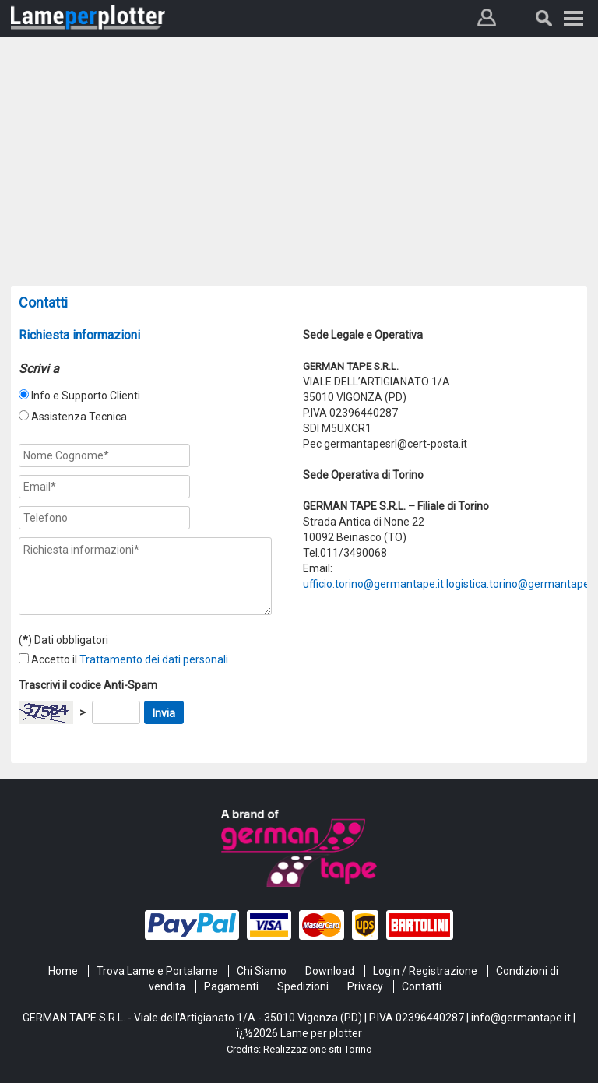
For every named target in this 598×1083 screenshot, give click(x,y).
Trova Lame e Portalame (157, 971)
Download (329, 971)
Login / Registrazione (425, 971)
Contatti (421, 986)
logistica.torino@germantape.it (522, 584)
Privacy (365, 986)
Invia (164, 713)
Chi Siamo (262, 971)
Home (63, 971)
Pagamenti (231, 986)
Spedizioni (303, 986)
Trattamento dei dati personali (153, 659)
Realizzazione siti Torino (317, 1049)
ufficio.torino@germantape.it (373, 584)
